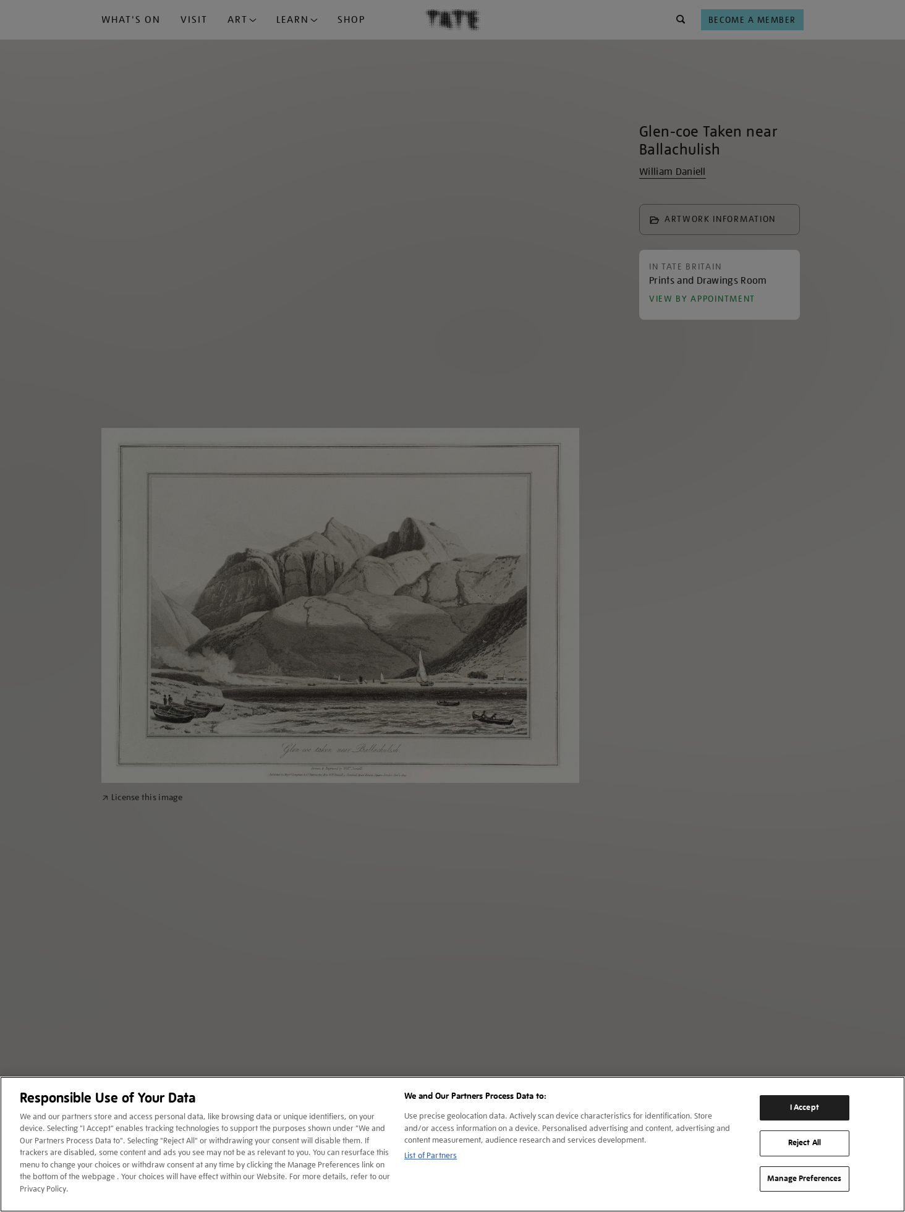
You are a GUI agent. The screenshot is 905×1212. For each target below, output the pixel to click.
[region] (452, 1144)
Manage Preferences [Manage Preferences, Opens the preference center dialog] (804, 1178)
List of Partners (430, 1155)
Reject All (804, 1142)
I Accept (804, 1107)
